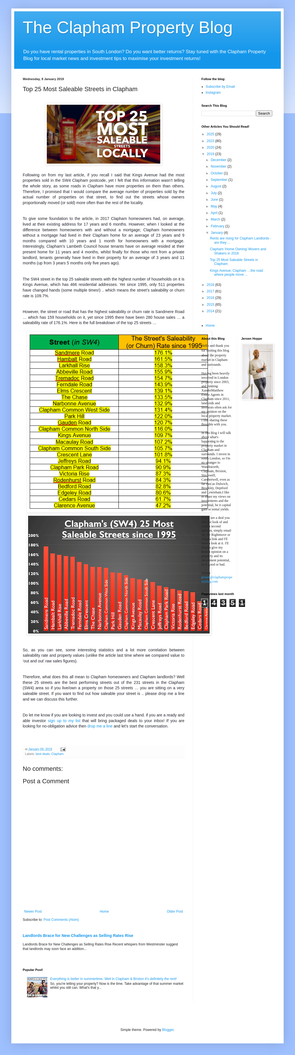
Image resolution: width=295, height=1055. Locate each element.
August (216, 186)
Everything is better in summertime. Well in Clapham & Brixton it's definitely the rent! (113, 979)
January (217, 233)
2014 (211, 311)
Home (104, 911)
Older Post (175, 911)
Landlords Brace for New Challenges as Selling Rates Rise (78, 935)
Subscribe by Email (220, 87)
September (219, 180)
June (215, 200)
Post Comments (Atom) (61, 920)
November (219, 166)
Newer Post (33, 911)
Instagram (213, 93)
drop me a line (100, 726)
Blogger (168, 1030)
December (219, 160)
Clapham (57, 754)
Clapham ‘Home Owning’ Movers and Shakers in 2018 (238, 251)
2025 (211, 134)
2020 (211, 147)
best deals (43, 754)
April (214, 213)
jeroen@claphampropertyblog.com (216, 579)
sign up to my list (64, 720)
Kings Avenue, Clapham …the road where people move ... (236, 273)
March (216, 219)
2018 (211, 285)
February (218, 226)
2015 (211, 305)
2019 (211, 154)
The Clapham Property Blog (128, 27)
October (217, 173)
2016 (211, 298)
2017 (211, 291)
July (214, 193)
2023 (211, 141)
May (214, 206)
